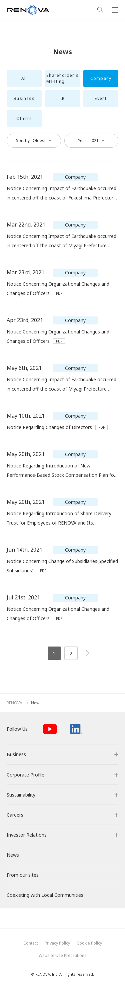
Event (101, 98)
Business (24, 98)
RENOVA (14, 703)
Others (24, 118)
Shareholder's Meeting (62, 78)
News (36, 703)
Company (100, 78)
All (24, 78)
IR (62, 98)
